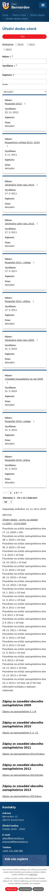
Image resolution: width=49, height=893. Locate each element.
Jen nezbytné (25, 889)
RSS (33, 36)
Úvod (5, 14)
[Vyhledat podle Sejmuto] (24, 81)
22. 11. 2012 (11, 112)
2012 (9, 49)
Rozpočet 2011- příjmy (20, 301)
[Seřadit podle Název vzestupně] (12, 55)
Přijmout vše (11, 889)
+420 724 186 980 (12, 850)
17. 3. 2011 (11, 193)
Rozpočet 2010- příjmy (17, 460)
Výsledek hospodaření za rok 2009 (24, 380)
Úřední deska (37, 14)
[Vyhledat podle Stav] (24, 91)
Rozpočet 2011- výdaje (20, 262)
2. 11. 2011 (11, 154)
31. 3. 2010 (11, 348)
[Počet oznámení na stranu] (7, 502)
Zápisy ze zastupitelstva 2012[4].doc (22, 775)
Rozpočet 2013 (16, 103)
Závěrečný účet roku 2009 (22, 340)
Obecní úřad (19, 14)
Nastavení (38, 889)
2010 (21, 44)
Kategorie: (8, 44)
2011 (32, 44)
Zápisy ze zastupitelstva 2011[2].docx (23, 753)
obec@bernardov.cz (13, 838)
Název (6, 56)
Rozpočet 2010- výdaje (20, 421)
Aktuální (10, 125)
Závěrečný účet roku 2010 (22, 184)
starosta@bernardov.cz (15, 841)
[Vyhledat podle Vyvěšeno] (24, 71)
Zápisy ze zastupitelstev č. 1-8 (19, 711)
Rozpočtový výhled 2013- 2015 (22, 144)
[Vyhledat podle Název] (24, 61)
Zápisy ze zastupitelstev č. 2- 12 (20, 732)
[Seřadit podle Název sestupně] (12, 56)
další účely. (33, 874)
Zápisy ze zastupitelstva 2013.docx (22, 796)
